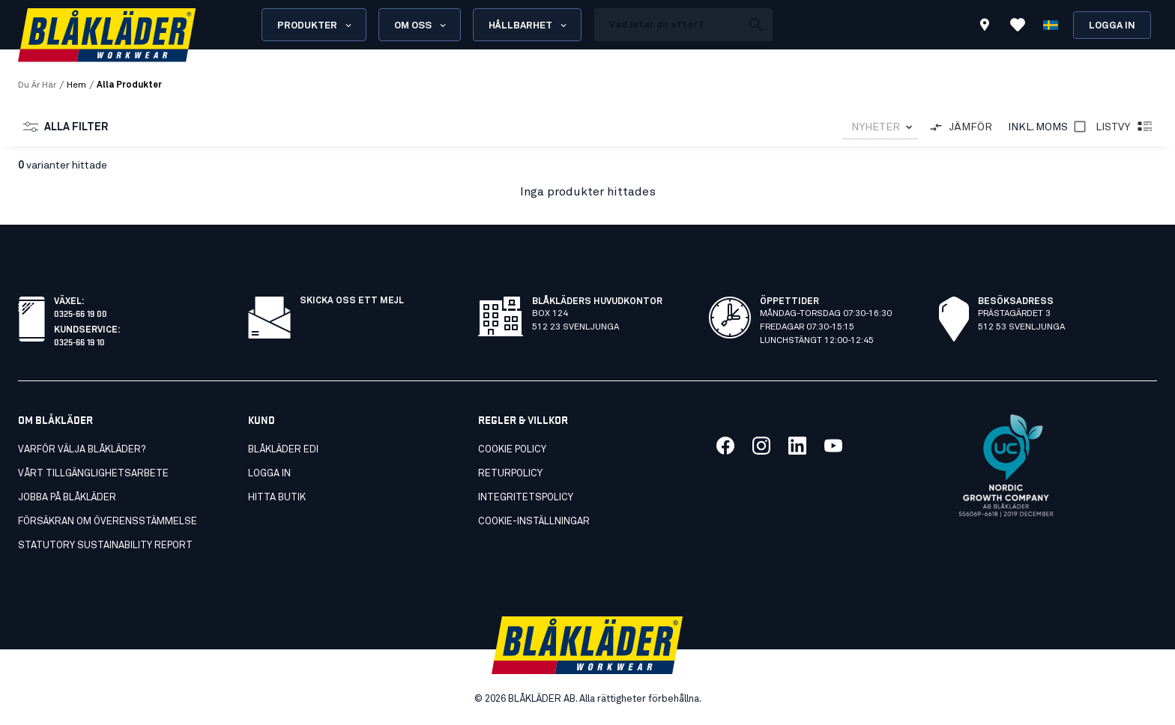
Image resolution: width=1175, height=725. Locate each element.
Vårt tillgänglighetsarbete (93, 474)
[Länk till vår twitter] (761, 445)
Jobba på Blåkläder (67, 498)
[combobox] (880, 127)
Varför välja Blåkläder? (81, 450)
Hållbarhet (529, 25)
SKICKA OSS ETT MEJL (352, 301)
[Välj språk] (1050, 24)
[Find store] (984, 26)
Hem (76, 85)
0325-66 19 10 (79, 341)
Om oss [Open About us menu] (421, 25)
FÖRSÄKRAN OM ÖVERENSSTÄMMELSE (107, 522)
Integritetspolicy (525, 498)
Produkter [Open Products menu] (315, 25)
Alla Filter (65, 127)
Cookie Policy (512, 450)
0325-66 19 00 (80, 313)
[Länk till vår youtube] (833, 445)
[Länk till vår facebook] (725, 445)
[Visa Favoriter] (1017, 24)
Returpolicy (510, 474)
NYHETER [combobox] (875, 127)
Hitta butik (277, 498)
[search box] (667, 25)
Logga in (1112, 26)
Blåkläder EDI (283, 450)
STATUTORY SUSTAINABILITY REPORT (105, 545)
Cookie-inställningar (534, 522)
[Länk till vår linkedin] (797, 445)
